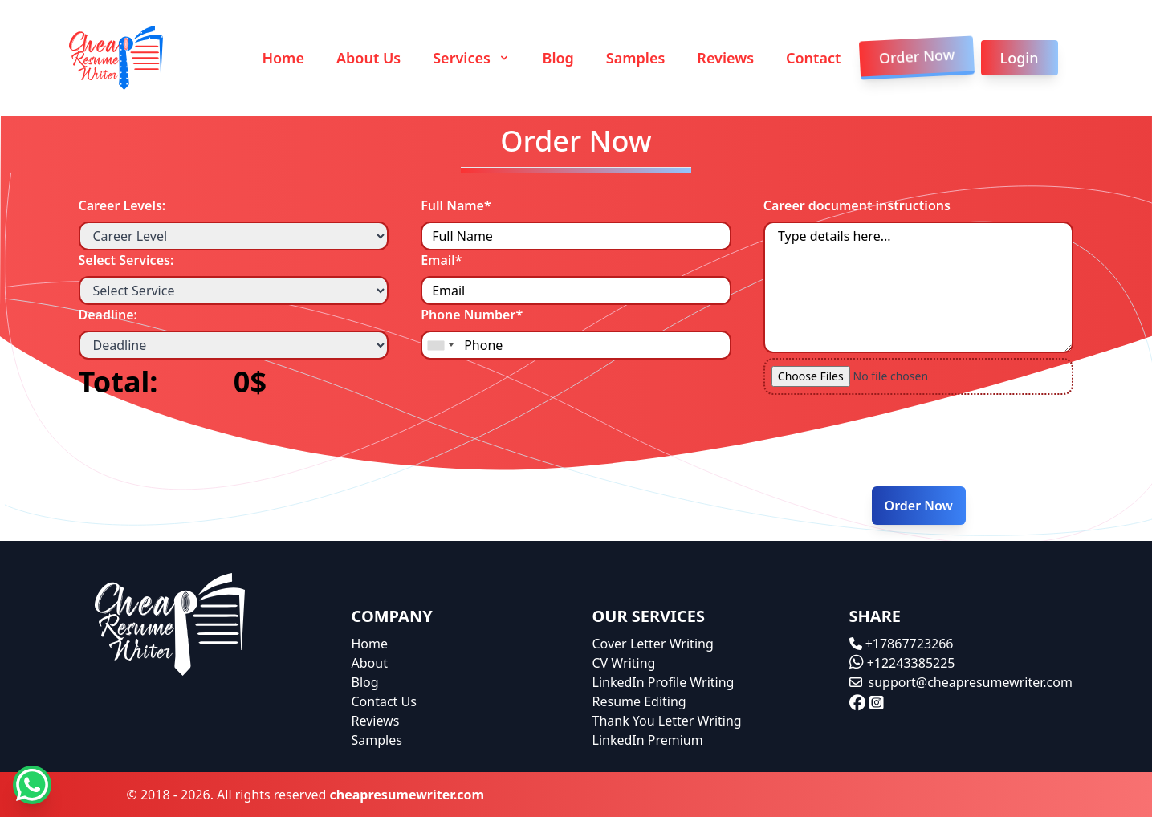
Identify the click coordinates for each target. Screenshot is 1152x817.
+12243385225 (902, 663)
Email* (441, 260)
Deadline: (108, 314)
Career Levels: (122, 205)
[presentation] (898, 442)
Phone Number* (472, 314)
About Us (368, 57)
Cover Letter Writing (653, 643)
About (370, 663)
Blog (558, 57)
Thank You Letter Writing (667, 721)
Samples (635, 57)
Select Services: (126, 260)
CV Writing (624, 663)
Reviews (725, 57)
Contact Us (384, 701)
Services (471, 57)
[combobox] (439, 345)
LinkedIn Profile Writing (663, 682)
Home (283, 57)
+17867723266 (901, 643)
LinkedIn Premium (647, 740)
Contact (813, 57)
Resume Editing (639, 701)
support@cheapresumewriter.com (961, 682)
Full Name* (456, 205)
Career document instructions (857, 205)
